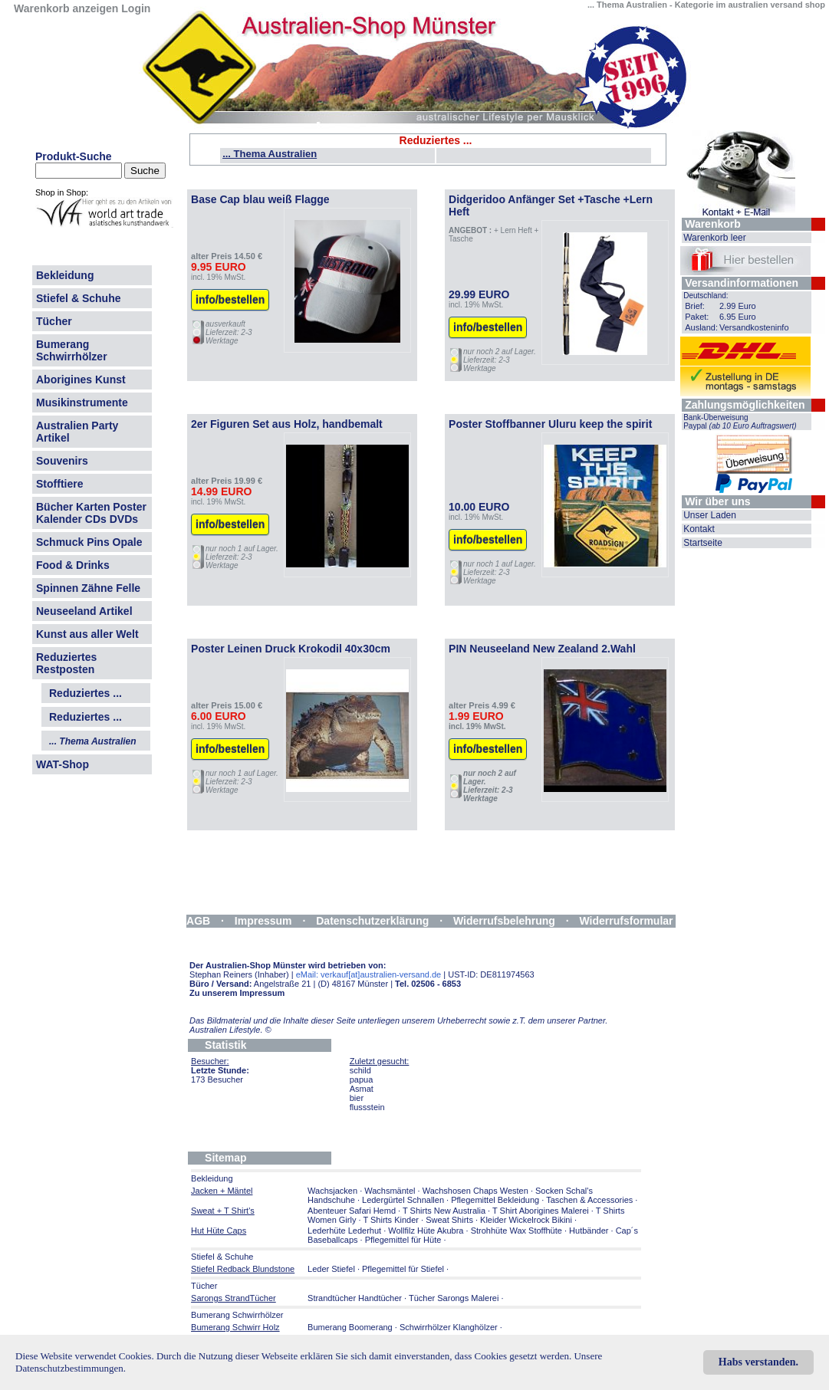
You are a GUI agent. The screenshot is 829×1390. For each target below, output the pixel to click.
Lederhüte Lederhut (344, 1230)
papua (361, 1079)
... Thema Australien (269, 153)
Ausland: (701, 327)
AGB (198, 921)
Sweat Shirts (449, 1219)
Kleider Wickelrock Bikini (526, 1219)
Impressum (263, 921)
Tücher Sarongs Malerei (453, 1298)
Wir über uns (717, 501)
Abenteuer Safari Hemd (352, 1210)
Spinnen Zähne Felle (88, 588)
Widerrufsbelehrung (504, 921)
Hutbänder (589, 1230)
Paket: (697, 316)
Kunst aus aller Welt (87, 634)
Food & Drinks (73, 565)
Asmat (361, 1088)
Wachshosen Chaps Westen (475, 1190)
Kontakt (699, 529)
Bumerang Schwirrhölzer (71, 350)
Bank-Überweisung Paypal (740, 421)
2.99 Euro (737, 306)
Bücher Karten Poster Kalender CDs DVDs (91, 513)
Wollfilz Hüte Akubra (425, 1230)
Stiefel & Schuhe (78, 298)
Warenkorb (713, 224)
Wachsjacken (332, 1190)
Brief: (695, 306)
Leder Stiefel (332, 1268)
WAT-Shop (62, 764)
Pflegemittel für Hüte (403, 1239)
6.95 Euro (737, 316)
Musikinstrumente (82, 402)
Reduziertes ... (85, 693)
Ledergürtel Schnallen (403, 1199)
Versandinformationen (741, 283)
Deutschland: (705, 295)
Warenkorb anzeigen (66, 8)
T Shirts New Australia (444, 1210)
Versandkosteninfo (754, 327)
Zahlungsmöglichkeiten (744, 405)
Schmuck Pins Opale (89, 542)
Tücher (54, 321)
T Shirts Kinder (391, 1219)
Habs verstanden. (758, 1362)
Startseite (702, 542)
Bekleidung (65, 275)
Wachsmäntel (389, 1190)
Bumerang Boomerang (350, 1327)
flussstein (367, 1107)
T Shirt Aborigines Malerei (540, 1210)
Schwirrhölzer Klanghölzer (449, 1327)
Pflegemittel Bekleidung (495, 1199)
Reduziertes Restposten (66, 663)
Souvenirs (62, 461)
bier (357, 1097)
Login (135, 8)
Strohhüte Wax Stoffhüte (516, 1230)
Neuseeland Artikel (84, 611)
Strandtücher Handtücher (355, 1298)
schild (360, 1070)
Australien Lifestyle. (230, 1029)
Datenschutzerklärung (372, 921)
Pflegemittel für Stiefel (403, 1268)
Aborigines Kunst (81, 379)
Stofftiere (59, 484)
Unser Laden (709, 515)
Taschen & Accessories (589, 1199)
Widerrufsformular (626, 921)
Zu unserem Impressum (237, 992)
